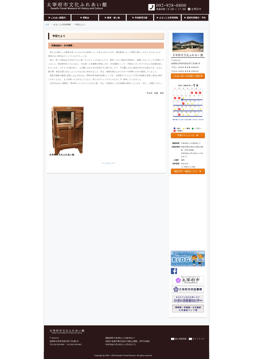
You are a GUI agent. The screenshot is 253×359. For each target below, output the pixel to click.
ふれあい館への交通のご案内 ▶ (188, 76)
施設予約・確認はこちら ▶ (188, 171)
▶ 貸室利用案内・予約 (195, 17)
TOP (47, 25)
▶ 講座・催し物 (112, 17)
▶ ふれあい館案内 (57, 17)
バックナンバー (108, 163)
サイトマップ (198, 339)
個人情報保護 (181, 339)
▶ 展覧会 (84, 17)
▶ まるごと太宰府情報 (167, 17)
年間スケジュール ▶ (187, 135)
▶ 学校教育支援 (139, 17)
